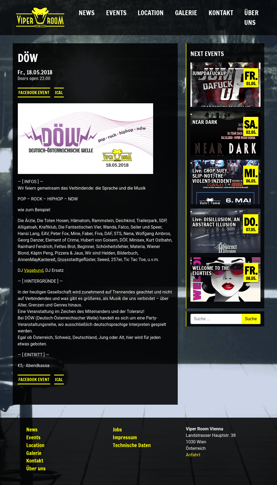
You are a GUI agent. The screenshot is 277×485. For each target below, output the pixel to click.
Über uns (251, 17)
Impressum (125, 437)
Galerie (186, 12)
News (87, 12)
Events (116, 12)
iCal (59, 92)
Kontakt (221, 12)
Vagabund (34, 270)
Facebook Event (34, 92)
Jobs (117, 429)
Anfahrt (193, 454)
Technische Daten (132, 445)
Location (151, 12)
